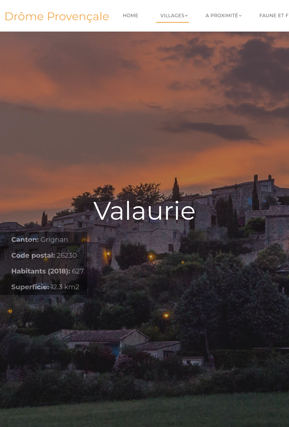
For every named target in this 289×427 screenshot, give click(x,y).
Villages (173, 15)
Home (131, 15)
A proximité (222, 15)
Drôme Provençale (56, 16)
